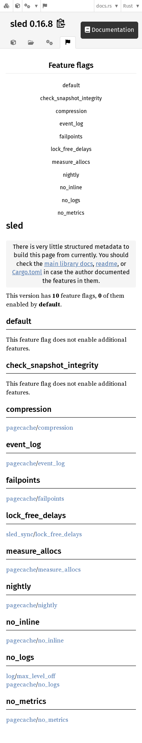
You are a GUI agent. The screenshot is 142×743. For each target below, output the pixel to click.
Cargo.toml (27, 272)
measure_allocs (71, 162)
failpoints (71, 137)
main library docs (68, 263)
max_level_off (36, 676)
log (10, 676)
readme (106, 263)
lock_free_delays (71, 149)
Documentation (109, 29)
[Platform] (31, 6)
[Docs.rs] (6, 6)
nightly (71, 175)
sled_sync (19, 534)
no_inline (71, 187)
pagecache (21, 427)
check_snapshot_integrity (71, 98)
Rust (128, 6)
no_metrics (71, 213)
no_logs (71, 200)
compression (71, 111)
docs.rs (104, 6)
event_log (71, 124)
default (71, 85)
